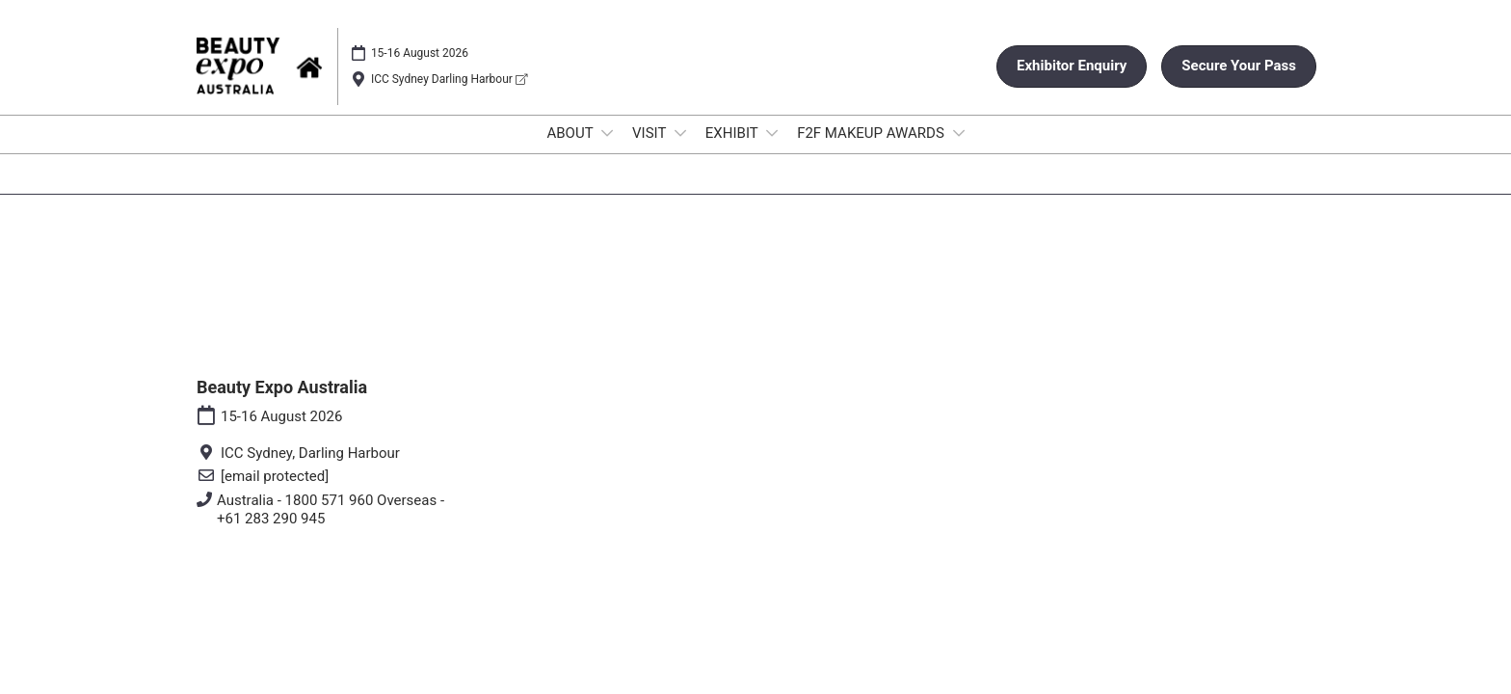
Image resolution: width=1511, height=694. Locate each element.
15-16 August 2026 (419, 53)
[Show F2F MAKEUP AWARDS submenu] (959, 133)
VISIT (651, 133)
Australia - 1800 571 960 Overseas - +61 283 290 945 (330, 510)
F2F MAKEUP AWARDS (872, 133)
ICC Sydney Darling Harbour (449, 79)
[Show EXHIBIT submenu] (772, 133)
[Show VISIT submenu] (680, 133)
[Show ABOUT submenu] (607, 133)
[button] (1071, 66)
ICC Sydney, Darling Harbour (310, 453)
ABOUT (571, 133)
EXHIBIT (733, 133)
